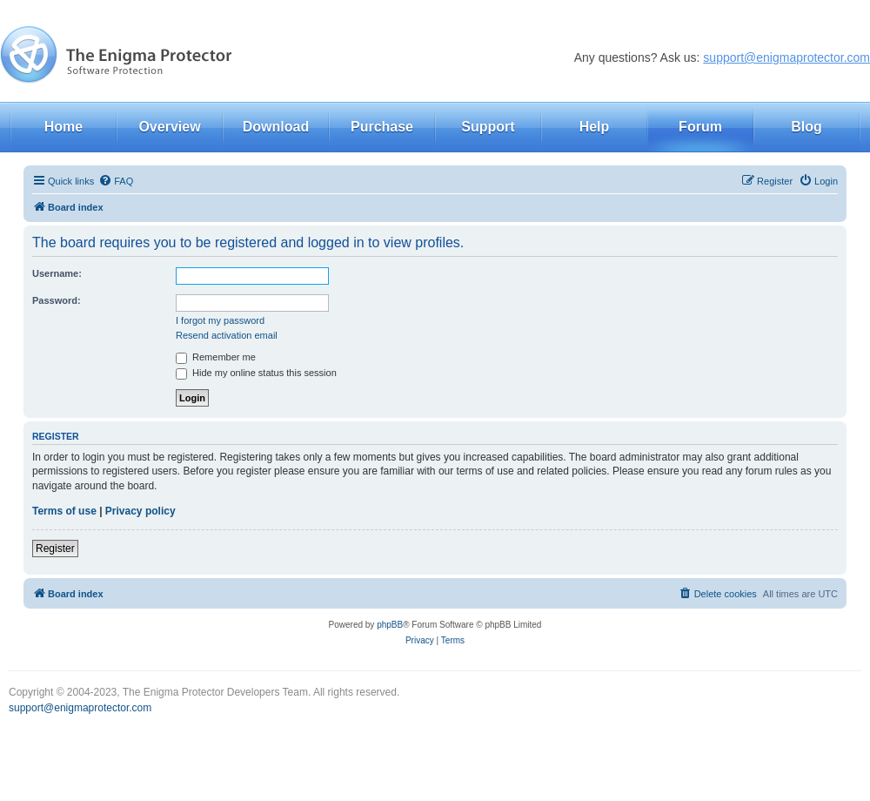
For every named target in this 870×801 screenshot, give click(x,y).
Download (276, 126)
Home (63, 126)
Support (487, 126)
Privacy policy (140, 511)
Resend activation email (227, 335)
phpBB (390, 624)
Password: (56, 300)
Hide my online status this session (256, 372)
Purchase (382, 126)
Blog (806, 126)
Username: (57, 273)
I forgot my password (220, 320)
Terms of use (64, 511)
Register (55, 548)
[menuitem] (115, 181)
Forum (700, 126)
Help (594, 126)
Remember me (216, 357)
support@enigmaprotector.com (786, 57)
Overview (169, 126)
